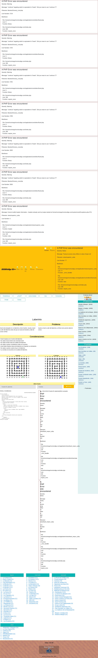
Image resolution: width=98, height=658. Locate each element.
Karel (17, 268)
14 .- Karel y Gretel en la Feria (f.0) (62, 598)
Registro (52, 249)
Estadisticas (6, 296)
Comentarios (39, 268)
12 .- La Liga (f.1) (31, 595)
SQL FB (26, 269)
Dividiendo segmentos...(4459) (86, 320)
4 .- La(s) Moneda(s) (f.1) (8, 582)
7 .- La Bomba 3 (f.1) (6, 587)
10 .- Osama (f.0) (31, 592)
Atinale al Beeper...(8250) (85, 304)
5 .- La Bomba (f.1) (6, 584)
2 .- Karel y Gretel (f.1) (7, 579)
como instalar (32, 296)
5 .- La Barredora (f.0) (32, 584)
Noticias (32, 268)
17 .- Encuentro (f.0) (32, 603)
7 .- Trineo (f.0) (5, 637)
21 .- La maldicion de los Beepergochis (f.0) (63, 610)
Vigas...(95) (81, 359)
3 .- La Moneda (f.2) (6, 581)
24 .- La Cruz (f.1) (6, 614)
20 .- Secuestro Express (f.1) (9, 608)
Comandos (59, 296)
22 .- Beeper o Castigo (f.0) (60, 613)
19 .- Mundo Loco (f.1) (7, 606)
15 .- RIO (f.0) (30, 600)
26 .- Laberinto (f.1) (6, 618)
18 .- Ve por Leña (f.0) (58, 605)
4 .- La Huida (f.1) (31, 582)
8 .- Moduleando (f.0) (7, 638)
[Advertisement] (13, 310)
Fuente (68, 386)
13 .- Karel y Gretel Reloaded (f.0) (61, 597)
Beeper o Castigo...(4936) (85, 308)
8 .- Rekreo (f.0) (30, 589)
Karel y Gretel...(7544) (84, 335)
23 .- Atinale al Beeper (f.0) (59, 614)
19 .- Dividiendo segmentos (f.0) (61, 606)
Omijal (6, 299)
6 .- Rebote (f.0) (5, 635)
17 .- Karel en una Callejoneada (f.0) (62, 603)
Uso (45, 296)
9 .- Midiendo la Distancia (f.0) (60, 590)
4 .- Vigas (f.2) (5, 632)
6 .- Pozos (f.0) (56, 585)
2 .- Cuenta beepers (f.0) (59, 579)
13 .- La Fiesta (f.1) (6, 597)
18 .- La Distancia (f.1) (7, 605)
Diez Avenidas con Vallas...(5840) (87, 316)
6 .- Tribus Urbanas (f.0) (33, 585)
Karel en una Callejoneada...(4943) (88, 327)
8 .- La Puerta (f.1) (6, 589)
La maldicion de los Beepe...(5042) (88, 312)
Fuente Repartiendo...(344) (85, 378)
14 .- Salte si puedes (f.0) (33, 598)
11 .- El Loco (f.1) (6, 593)
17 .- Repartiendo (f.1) (7, 603)
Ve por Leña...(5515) (84, 323)
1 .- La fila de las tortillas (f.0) (60, 577)
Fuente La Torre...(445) (84, 382)
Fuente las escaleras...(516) (86, 370)
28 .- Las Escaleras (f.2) (7, 621)
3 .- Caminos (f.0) (57, 581)
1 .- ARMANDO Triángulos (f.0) (9, 627)
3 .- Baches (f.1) (31, 581)
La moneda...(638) (83, 363)
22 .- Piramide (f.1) (6, 611)
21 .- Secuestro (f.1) (6, 610)
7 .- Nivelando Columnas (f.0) (60, 587)
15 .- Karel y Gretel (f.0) (59, 600)
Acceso (46, 249)
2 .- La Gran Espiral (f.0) (7, 629)
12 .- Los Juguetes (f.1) (7, 595)
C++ (22, 268)
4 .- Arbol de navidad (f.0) (59, 582)
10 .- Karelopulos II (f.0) (59, 592)
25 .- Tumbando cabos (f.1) (8, 616)
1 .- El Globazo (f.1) (32, 577)
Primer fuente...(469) (84, 366)
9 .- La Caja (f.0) (31, 590)
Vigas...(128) (81, 355)
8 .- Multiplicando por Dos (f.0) (60, 589)
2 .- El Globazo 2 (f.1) (32, 579)
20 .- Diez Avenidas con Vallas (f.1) (62, 608)
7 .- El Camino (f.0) (31, 587)
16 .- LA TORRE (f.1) (7, 602)
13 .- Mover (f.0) (31, 597)
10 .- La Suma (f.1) (6, 592)
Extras (19, 299)
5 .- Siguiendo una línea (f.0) (60, 584)
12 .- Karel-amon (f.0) (58, 595)
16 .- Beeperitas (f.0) (32, 602)
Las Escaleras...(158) (84, 347)
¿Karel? (19, 296)
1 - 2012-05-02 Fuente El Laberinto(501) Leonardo (54, 391)
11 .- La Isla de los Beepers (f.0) (61, 593)
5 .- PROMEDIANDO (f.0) (8, 634)
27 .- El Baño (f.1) (6, 619)
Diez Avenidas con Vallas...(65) (86, 351)
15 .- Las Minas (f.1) (6, 600)
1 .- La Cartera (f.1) (6, 577)
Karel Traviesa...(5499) (84, 331)
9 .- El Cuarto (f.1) (6, 590)
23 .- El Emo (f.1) (5, 613)
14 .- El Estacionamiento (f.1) (9, 598)
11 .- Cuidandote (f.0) (32, 593)
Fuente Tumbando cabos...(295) (87, 374)
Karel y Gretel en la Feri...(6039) (87, 339)
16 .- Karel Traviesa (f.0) (59, 602)
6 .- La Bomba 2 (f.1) (6, 585)
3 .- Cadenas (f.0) (6, 630)
